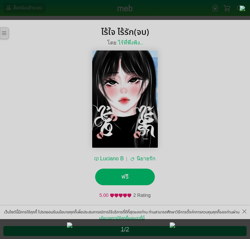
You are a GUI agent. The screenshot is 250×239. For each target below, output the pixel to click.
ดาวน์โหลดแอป (40, 233)
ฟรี (125, 176)
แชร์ (139, 219)
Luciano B (112, 158)
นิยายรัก (146, 158)
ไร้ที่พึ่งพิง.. (130, 42)
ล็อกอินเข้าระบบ (23, 7)
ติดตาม (111, 219)
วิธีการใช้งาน (211, 233)
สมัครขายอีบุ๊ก (179, 233)
